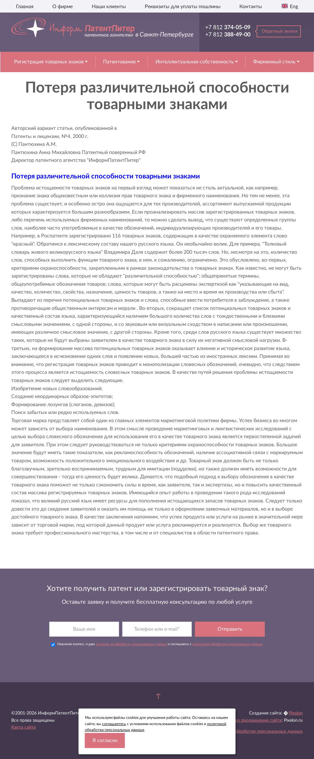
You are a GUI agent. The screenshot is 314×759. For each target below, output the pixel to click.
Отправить (230, 629)
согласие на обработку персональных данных (131, 644)
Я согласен (105, 740)
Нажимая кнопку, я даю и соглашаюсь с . (157, 644)
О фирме (62, 6)
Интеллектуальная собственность (195, 61)
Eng (293, 6)
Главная (25, 6)
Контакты (250, 6)
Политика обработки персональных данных (258, 731)
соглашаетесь (114, 724)
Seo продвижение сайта (257, 720)
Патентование (120, 61)
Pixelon (296, 713)
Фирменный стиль (275, 61)
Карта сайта (23, 727)
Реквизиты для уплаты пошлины (183, 6)
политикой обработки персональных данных (227, 644)
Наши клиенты (109, 6)
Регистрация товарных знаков (49, 61)
